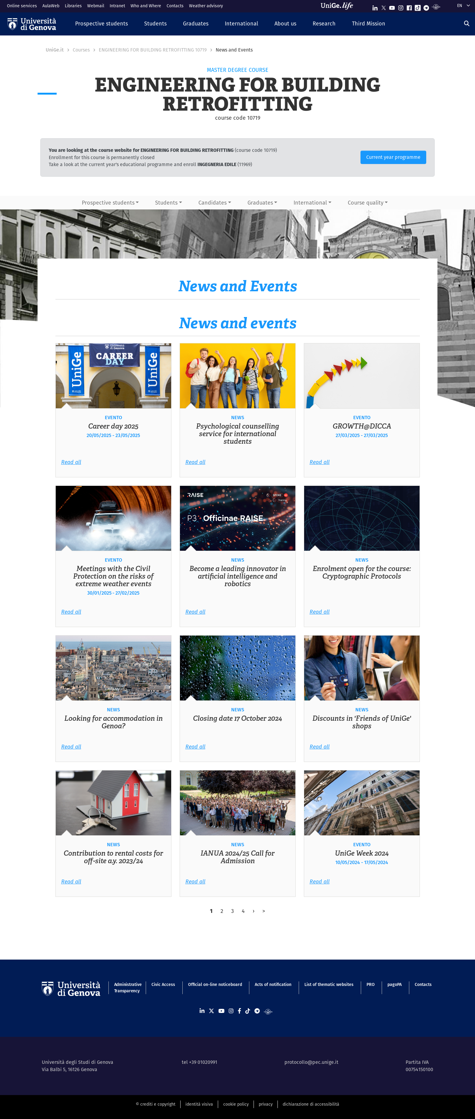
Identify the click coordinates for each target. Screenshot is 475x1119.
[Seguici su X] (383, 6)
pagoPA (394, 984)
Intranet (117, 6)
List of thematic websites (329, 984)
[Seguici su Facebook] (409, 6)
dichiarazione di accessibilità (311, 1104)
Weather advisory (206, 6)
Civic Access (163, 984)
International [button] (310, 202)
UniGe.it (55, 49)
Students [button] (166, 202)
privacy (266, 1104)
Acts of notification (273, 984)
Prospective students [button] (108, 202)
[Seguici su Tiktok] (417, 6)
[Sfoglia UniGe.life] (339, 6)
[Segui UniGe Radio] (436, 6)
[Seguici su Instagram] (400, 6)
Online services (22, 6)
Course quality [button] (366, 202)
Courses (81, 49)
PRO (371, 984)
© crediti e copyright (155, 1104)
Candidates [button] (212, 202)
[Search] (467, 23)
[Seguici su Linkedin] (375, 6)
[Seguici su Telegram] (426, 6)
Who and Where (146, 6)
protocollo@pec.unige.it (311, 1062)
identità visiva (199, 1104)
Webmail (95, 6)
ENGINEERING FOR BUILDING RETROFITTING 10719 (153, 49)
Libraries (73, 6)
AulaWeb (50, 6)
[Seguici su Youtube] (392, 6)
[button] (101, 24)
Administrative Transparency (126, 987)
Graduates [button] (260, 202)
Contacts (175, 6)
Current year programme (393, 157)
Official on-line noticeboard (215, 984)
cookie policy (236, 1104)
